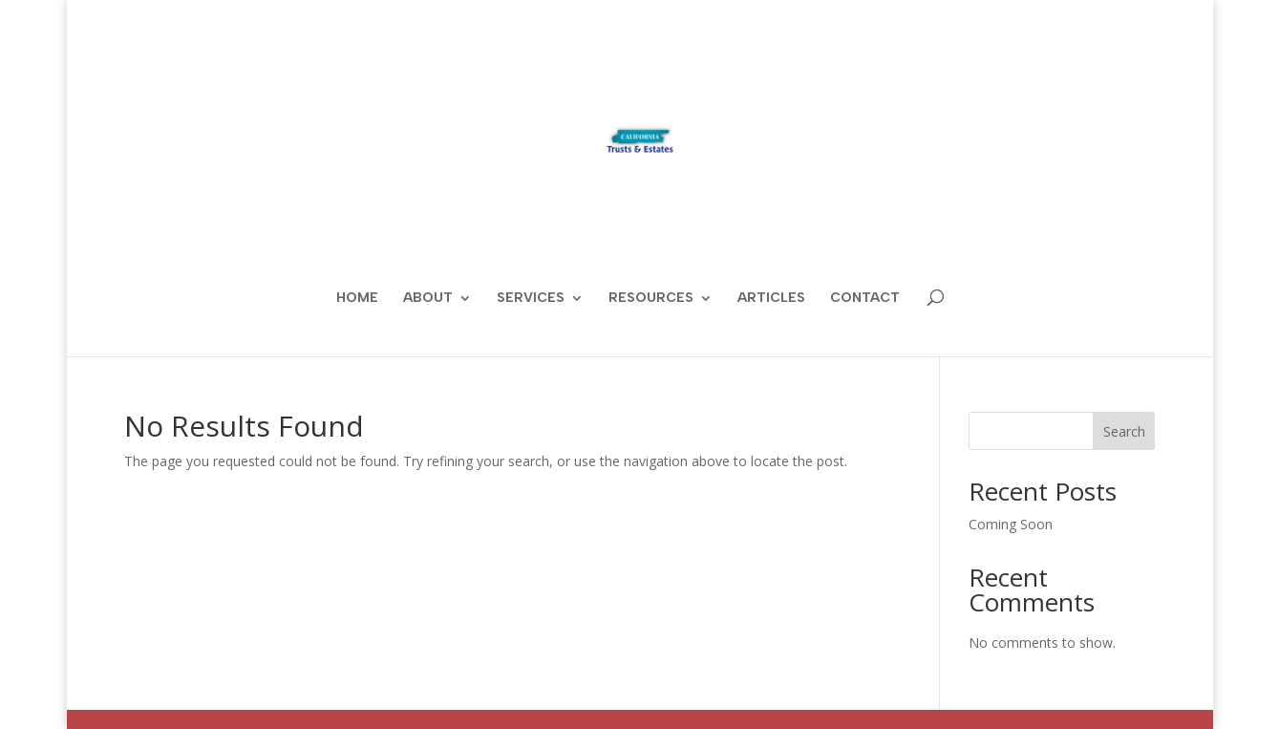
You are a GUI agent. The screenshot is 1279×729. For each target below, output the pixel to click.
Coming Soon (1011, 524)
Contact (865, 298)
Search (1124, 431)
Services (531, 298)
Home (357, 298)
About (428, 298)
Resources (650, 298)
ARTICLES (771, 298)
